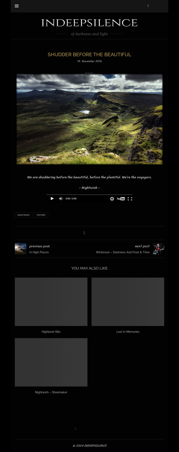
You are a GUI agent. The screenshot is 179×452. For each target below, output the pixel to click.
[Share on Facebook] (84, 233)
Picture (41, 215)
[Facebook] (148, 5)
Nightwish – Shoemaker (51, 392)
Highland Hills (51, 331)
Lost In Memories (127, 331)
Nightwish (23, 215)
